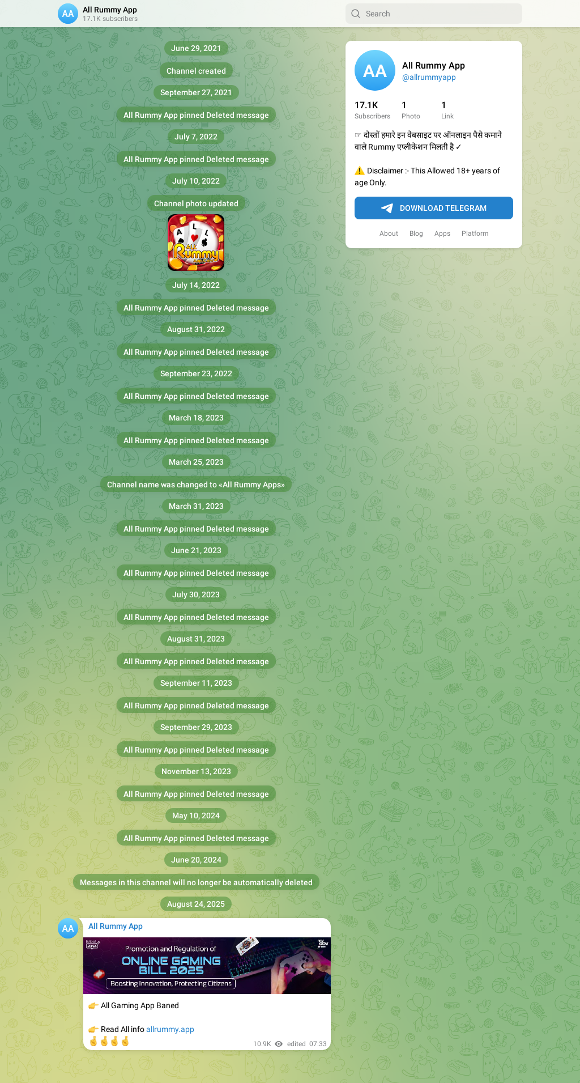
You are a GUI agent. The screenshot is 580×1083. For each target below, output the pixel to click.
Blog (416, 233)
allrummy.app (170, 1029)
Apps (442, 233)
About (388, 233)
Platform (475, 233)
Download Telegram (434, 208)
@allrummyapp (429, 77)
